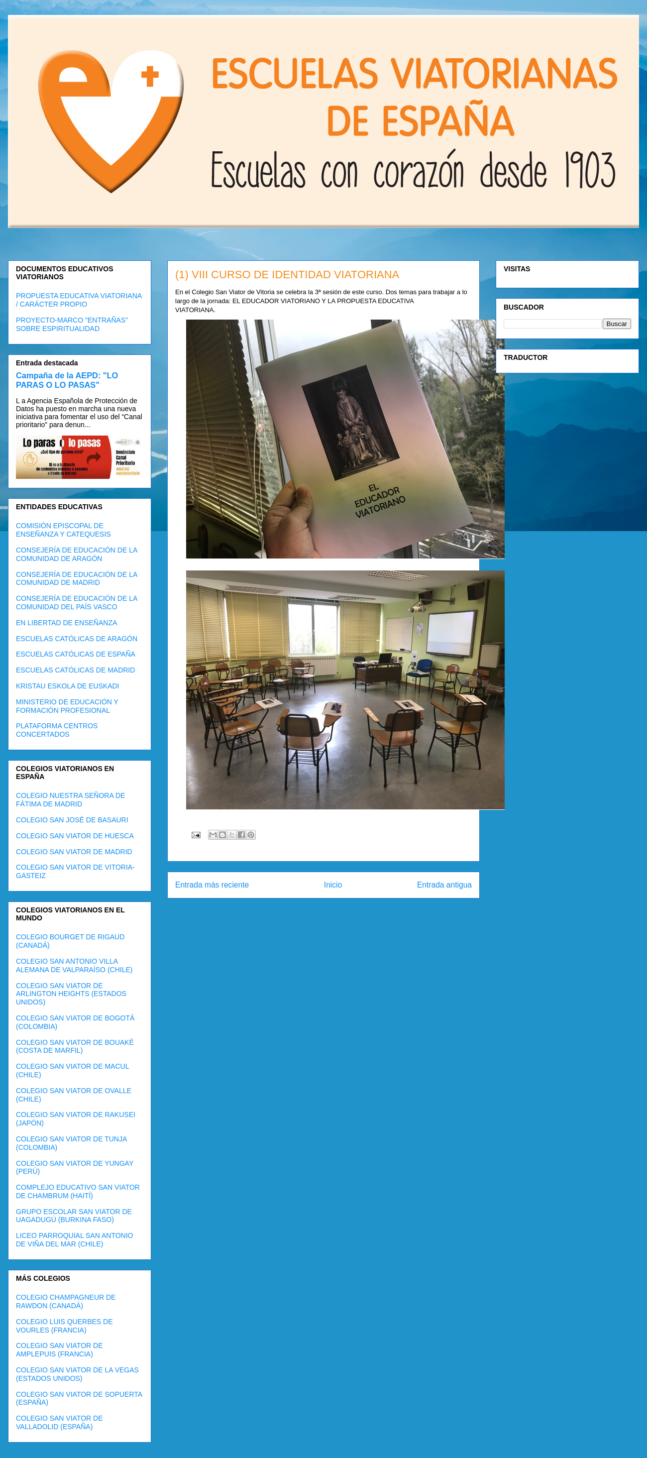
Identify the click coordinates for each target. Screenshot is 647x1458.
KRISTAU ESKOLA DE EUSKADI (67, 686)
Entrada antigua (444, 885)
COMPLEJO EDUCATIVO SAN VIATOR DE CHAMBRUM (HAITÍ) (78, 1191)
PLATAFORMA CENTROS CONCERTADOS (57, 730)
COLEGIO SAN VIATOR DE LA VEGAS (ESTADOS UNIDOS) (77, 1374)
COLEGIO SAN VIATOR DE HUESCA (75, 836)
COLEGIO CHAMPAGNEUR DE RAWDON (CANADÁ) (65, 1301)
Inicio (333, 885)
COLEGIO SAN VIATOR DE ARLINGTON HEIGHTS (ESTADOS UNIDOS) (71, 994)
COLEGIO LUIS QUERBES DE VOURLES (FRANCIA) (64, 1326)
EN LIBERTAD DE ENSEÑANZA (66, 623)
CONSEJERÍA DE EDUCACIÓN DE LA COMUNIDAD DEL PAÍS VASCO (76, 602)
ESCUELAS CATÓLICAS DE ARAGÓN (76, 639)
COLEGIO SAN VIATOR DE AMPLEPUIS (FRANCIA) (59, 1350)
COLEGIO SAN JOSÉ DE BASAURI (72, 820)
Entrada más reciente (212, 885)
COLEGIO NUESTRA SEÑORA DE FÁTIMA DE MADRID (70, 799)
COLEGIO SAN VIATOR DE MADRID (74, 852)
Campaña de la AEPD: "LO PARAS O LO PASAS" (67, 380)
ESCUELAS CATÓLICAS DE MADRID (75, 670)
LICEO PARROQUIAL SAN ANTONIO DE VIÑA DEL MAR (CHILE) (74, 1240)
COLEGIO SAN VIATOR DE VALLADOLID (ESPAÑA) (59, 1422)
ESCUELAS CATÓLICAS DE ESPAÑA (75, 654)
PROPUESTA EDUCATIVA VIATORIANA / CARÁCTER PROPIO (78, 300)
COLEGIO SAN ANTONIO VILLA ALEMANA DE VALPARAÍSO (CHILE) (74, 965)
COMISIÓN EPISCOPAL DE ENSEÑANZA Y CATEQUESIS (63, 530)
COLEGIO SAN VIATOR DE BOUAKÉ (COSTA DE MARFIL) (75, 1046)
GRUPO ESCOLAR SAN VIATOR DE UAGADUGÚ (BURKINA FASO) (74, 1216)
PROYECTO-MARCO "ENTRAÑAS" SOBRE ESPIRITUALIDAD (72, 324)
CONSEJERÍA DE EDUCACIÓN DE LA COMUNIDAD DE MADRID (76, 578)
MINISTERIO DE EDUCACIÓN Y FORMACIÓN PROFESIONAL (67, 706)
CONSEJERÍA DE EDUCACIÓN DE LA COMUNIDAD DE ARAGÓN (76, 554)
